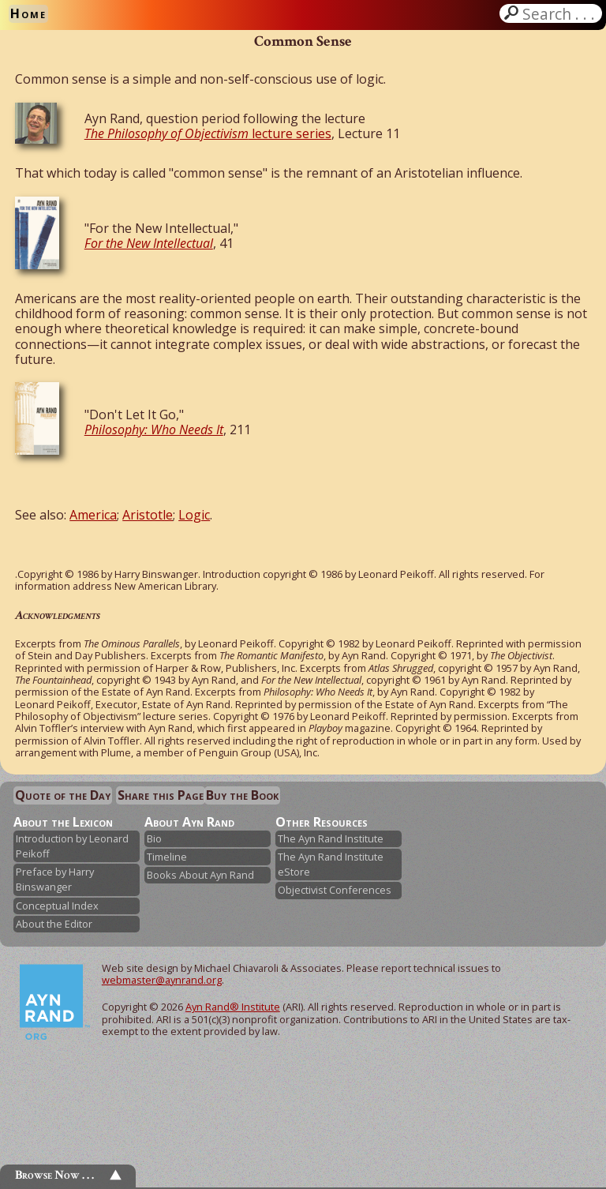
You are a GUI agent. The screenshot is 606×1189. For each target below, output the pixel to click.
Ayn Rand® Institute (232, 1007)
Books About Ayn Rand (200, 875)
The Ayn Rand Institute (330, 838)
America (93, 514)
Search (560, 13)
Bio (154, 838)
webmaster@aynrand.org (162, 980)
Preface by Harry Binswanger (55, 879)
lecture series (207, 133)
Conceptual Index (57, 905)
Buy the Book (242, 795)
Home (28, 13)
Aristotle (147, 514)
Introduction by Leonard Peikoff (72, 846)
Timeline (167, 857)
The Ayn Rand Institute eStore (330, 864)
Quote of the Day (62, 795)
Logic (194, 514)
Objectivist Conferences (334, 890)
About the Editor (54, 924)
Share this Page (161, 795)
